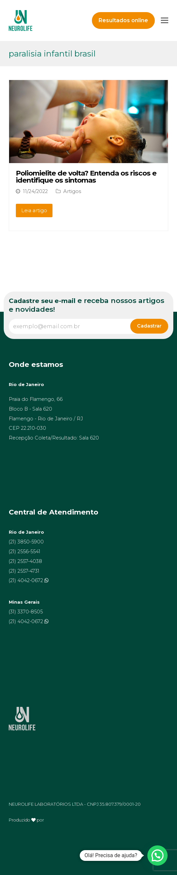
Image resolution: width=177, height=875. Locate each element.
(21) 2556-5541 (24, 551)
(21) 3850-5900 (26, 542)
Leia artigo (34, 210)
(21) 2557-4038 (25, 561)
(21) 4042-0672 (26, 580)
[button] (157, 855)
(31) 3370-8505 (26, 612)
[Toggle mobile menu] (164, 20)
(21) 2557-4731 (24, 571)
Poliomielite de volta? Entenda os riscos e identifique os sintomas (86, 176)
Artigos (72, 191)
